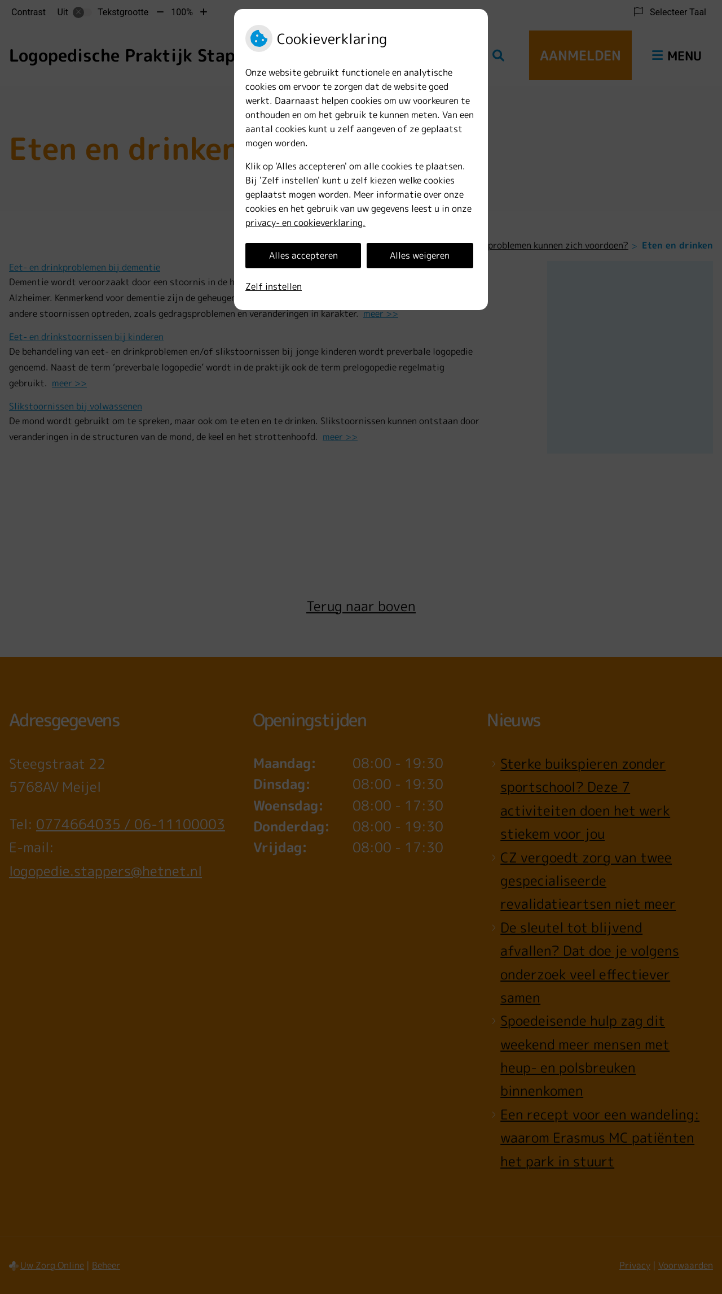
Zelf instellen (273, 286)
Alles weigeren (420, 255)
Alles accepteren (303, 255)
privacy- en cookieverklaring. (305, 222)
